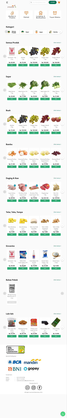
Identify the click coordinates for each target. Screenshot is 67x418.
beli (12, 88)
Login (53, 2)
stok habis (12, 326)
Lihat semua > (57, 66)
